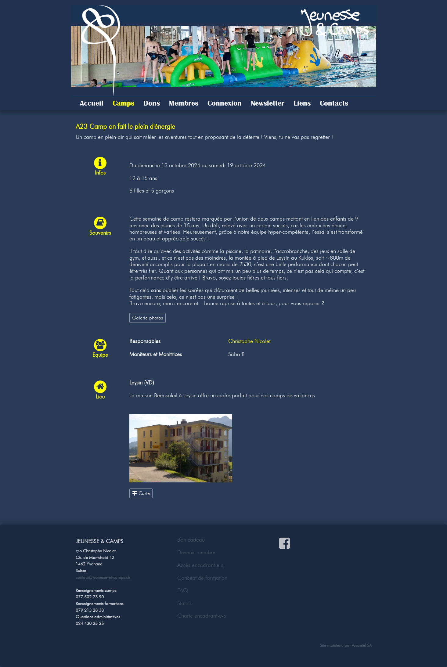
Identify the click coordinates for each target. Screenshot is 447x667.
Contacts (334, 103)
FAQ (182, 590)
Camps (123, 103)
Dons (151, 103)
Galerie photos (147, 318)
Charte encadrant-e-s (201, 615)
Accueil (91, 103)
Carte (141, 493)
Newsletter (267, 103)
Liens (302, 103)
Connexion (224, 103)
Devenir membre (196, 552)
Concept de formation (202, 578)
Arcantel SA (362, 645)
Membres (183, 103)
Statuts (184, 603)
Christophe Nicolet (249, 341)
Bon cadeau (191, 539)
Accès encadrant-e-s (200, 565)
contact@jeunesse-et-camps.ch (103, 577)
